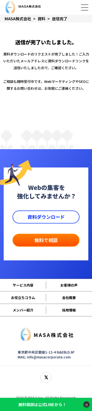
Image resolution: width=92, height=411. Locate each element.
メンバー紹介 (23, 310)
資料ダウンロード (46, 216)
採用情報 (69, 310)
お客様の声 (69, 285)
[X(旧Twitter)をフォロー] (46, 377)
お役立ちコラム (23, 297)
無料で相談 (46, 240)
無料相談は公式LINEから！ (42, 404)
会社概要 (69, 297)
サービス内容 (23, 285)
